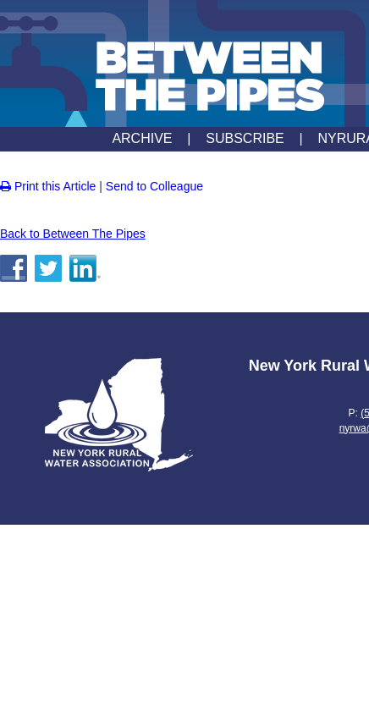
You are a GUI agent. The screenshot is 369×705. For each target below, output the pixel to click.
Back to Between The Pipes (73, 233)
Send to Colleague (154, 186)
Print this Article (48, 186)
